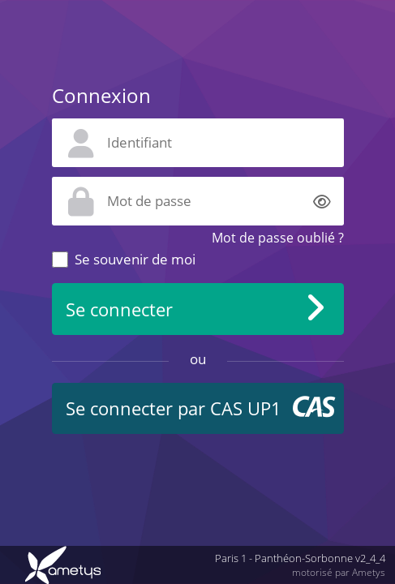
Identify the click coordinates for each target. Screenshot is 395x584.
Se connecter (119, 309)
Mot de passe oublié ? (278, 238)
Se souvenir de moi (135, 259)
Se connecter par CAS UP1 (173, 408)
